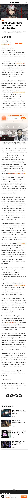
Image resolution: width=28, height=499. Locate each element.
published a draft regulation (13, 324)
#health (16, 43)
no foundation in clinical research (17, 175)
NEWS (2, 20)
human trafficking (21, 245)
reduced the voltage (20, 287)
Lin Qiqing (5, 41)
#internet (20, 43)
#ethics (9, 44)
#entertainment (4, 44)
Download (23, 496)
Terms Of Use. (22, 120)
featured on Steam (19, 63)
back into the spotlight (19, 92)
